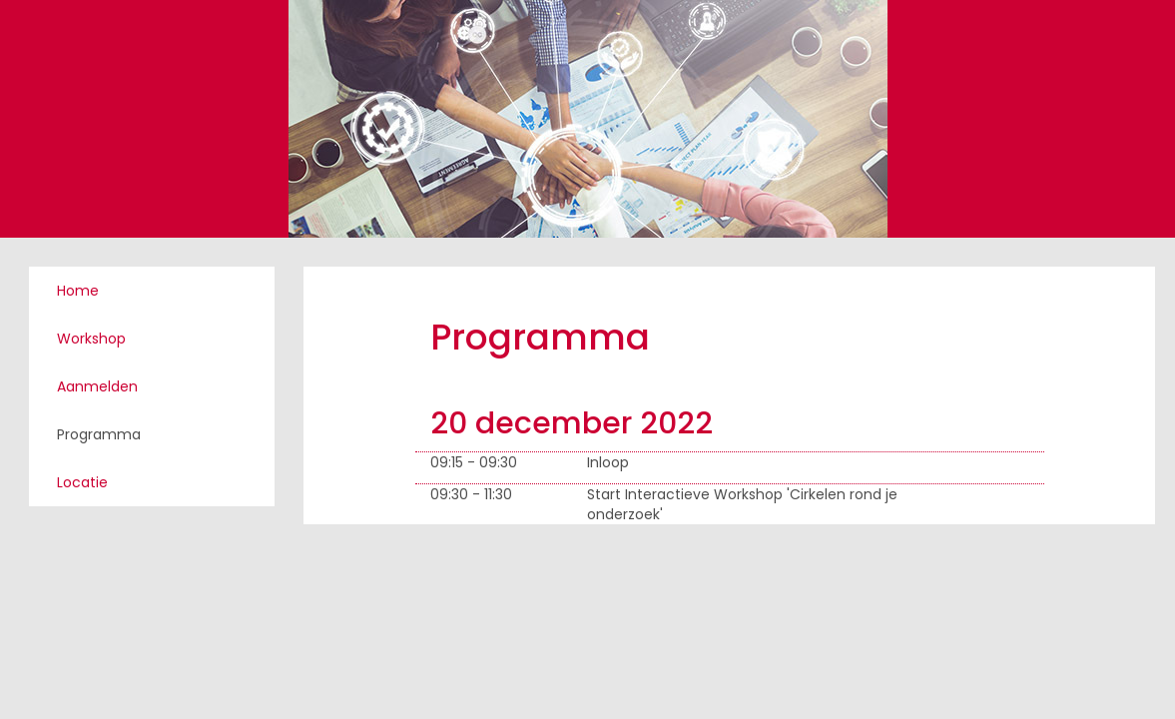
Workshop (91, 339)
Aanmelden (97, 386)
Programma (99, 434)
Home (78, 291)
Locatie (82, 482)
